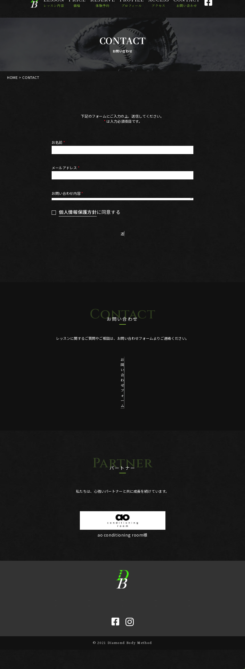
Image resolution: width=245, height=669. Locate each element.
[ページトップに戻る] (233, 657)
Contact (186, 9)
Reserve (102, 9)
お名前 (59, 142)
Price (77, 9)
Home (55, 612)
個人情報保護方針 (78, 253)
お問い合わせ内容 (68, 193)
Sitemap (189, 622)
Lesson (53, 9)
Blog (122, 622)
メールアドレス (66, 167)
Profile (132, 9)
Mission (189, 612)
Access (158, 9)
